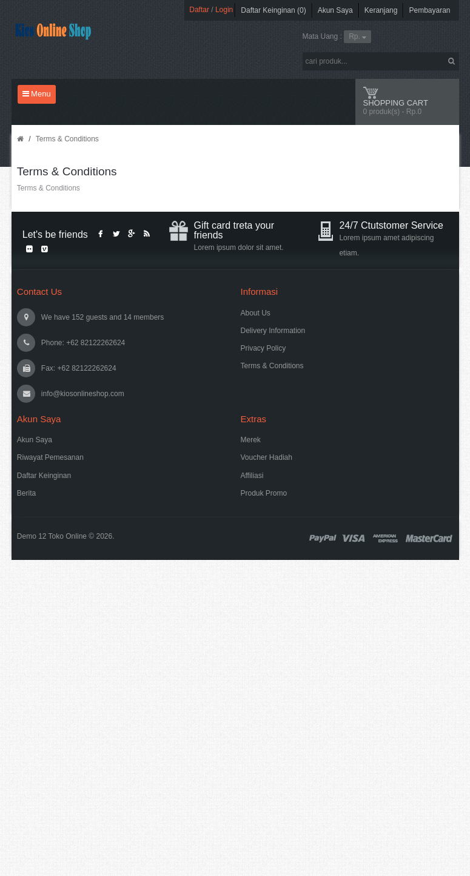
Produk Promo (264, 493)
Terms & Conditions (67, 139)
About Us (255, 313)
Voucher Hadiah (266, 457)
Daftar (199, 9)
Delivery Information (273, 330)
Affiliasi (252, 475)
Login (224, 9)
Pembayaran (429, 10)
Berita (26, 493)
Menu (36, 93)
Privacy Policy (263, 348)
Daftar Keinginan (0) (273, 10)
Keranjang (381, 10)
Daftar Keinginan (44, 475)
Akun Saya (335, 10)
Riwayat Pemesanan (50, 457)
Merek (251, 440)
